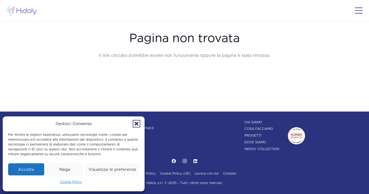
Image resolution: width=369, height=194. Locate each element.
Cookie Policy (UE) (175, 173)
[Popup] (359, 10)
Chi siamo (253, 122)
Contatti (229, 173)
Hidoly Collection (261, 149)
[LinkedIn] (195, 161)
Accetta (26, 169)
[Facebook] (173, 161)
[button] (136, 123)
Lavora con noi (207, 173)
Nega (64, 169)
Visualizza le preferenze (112, 169)
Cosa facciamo (258, 129)
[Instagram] (184, 161)
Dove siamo (255, 142)
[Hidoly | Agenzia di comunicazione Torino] (21, 11)
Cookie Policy (71, 182)
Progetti (252, 135)
